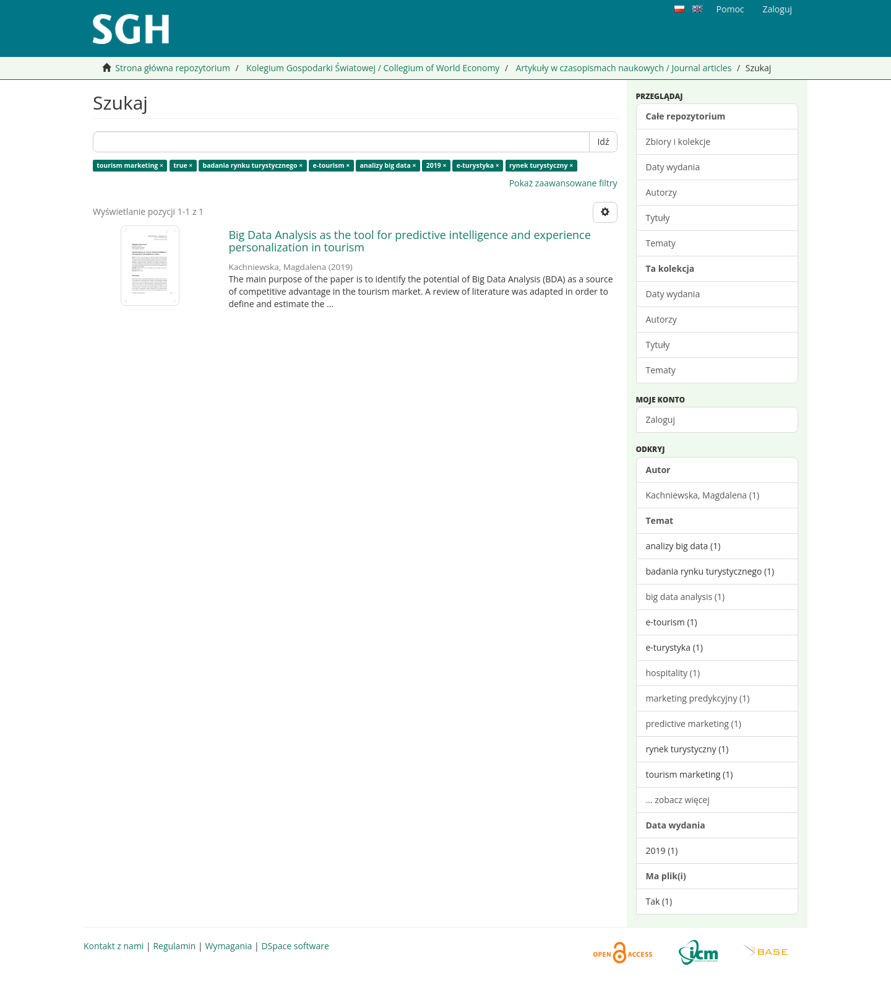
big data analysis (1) (685, 596)
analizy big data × (388, 165)
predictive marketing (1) (693, 723)
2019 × (436, 165)
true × (182, 165)
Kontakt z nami (114, 946)
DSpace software (295, 946)
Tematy (661, 243)
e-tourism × (331, 165)
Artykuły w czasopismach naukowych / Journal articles (623, 68)
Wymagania (228, 946)
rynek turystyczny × (541, 165)
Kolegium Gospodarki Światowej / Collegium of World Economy (372, 68)
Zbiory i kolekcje (678, 141)
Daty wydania (673, 167)
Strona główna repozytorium (172, 68)
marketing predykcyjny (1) (698, 698)
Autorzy (661, 192)
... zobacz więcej (678, 800)
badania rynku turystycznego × (253, 165)
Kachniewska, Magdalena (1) (703, 495)
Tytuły (658, 218)
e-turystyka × (478, 165)
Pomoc (730, 9)
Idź (603, 141)
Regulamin (174, 946)
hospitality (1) (673, 673)
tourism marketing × (130, 165)
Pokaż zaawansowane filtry (563, 183)
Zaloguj (660, 419)
